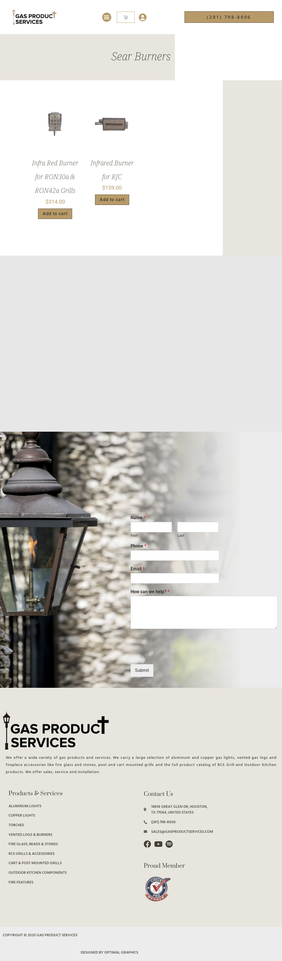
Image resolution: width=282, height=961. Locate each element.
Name (138, 517)
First (134, 535)
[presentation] (172, 655)
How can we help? (150, 591)
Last (180, 535)
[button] (106, 17)
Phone (138, 546)
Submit (142, 670)
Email (138, 568)
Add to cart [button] (55, 213)
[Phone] (175, 555)
